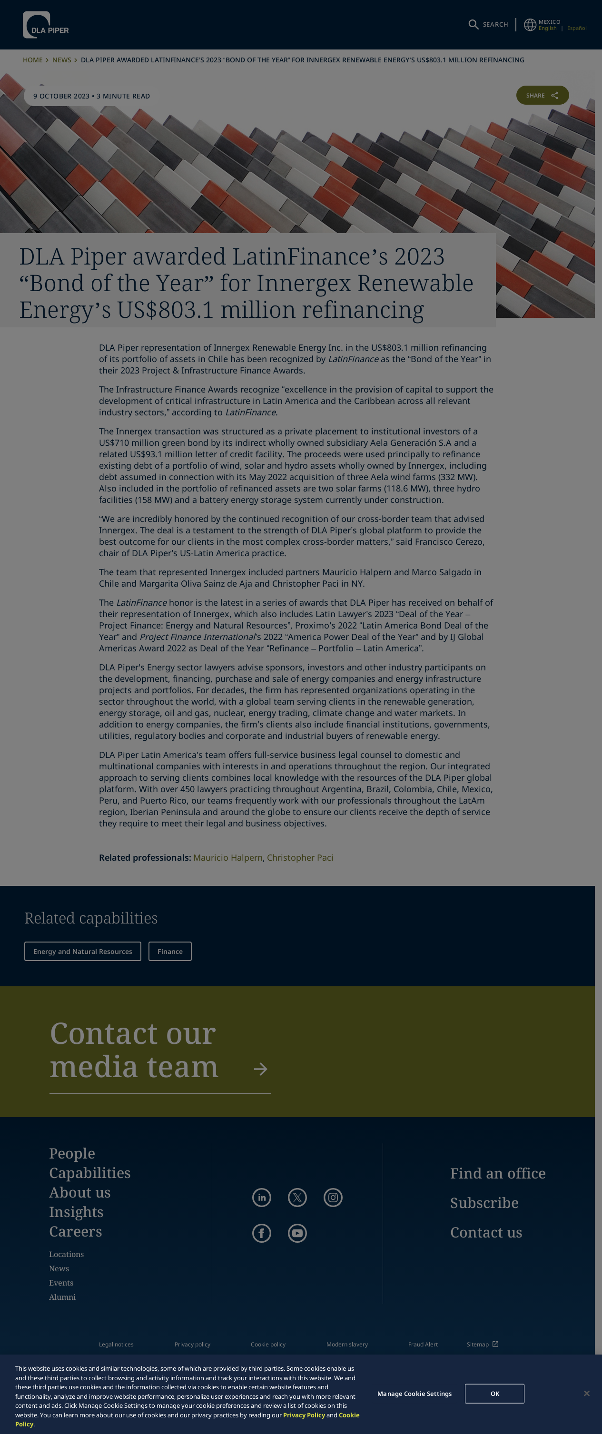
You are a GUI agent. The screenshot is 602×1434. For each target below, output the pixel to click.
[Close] (586, 1393)
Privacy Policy (304, 1415)
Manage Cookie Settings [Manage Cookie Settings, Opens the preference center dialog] (414, 1393)
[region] (301, 1394)
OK (495, 1393)
